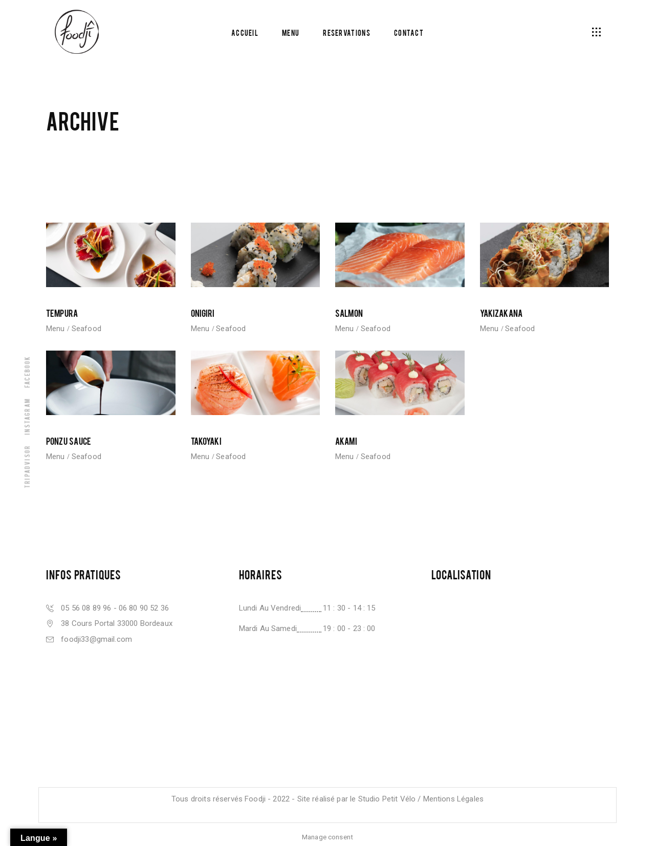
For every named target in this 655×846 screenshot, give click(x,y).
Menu (55, 328)
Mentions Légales (453, 799)
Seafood (86, 328)
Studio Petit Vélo (387, 799)
